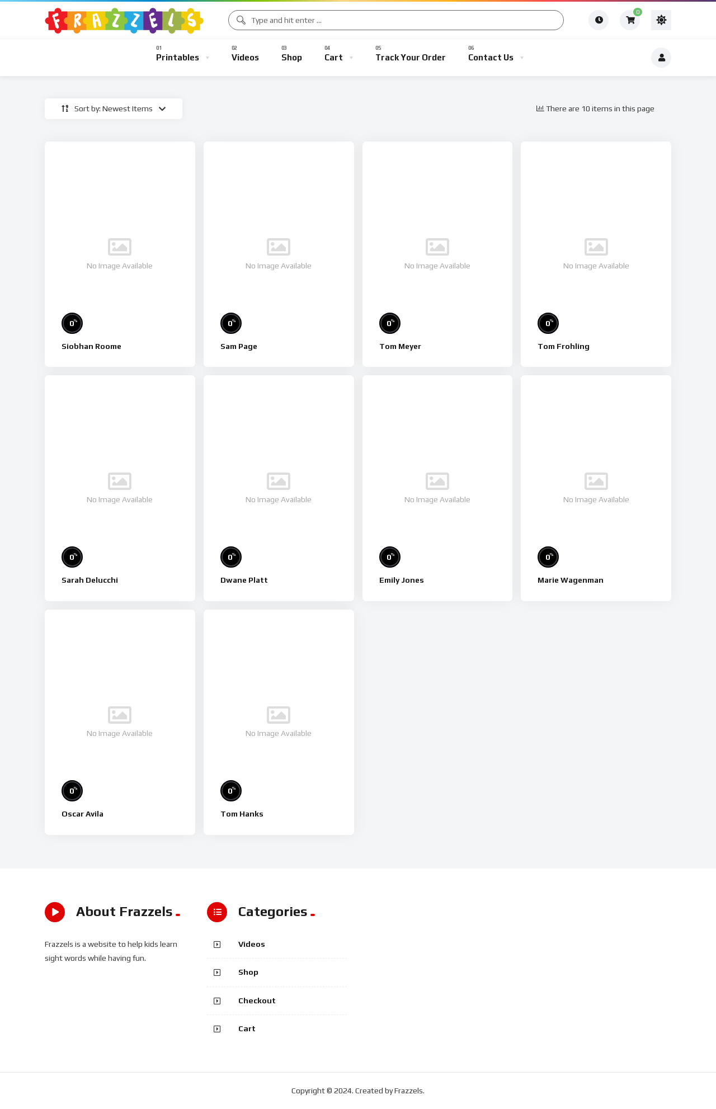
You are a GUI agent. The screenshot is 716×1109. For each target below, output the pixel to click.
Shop (248, 972)
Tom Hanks (241, 813)
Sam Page (238, 346)
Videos (251, 944)
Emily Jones (401, 579)
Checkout (257, 1000)
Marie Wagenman (571, 579)
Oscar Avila (82, 813)
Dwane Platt (244, 579)
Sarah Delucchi (90, 579)
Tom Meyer (400, 346)
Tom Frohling (564, 346)
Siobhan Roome (91, 346)
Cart (247, 1028)
